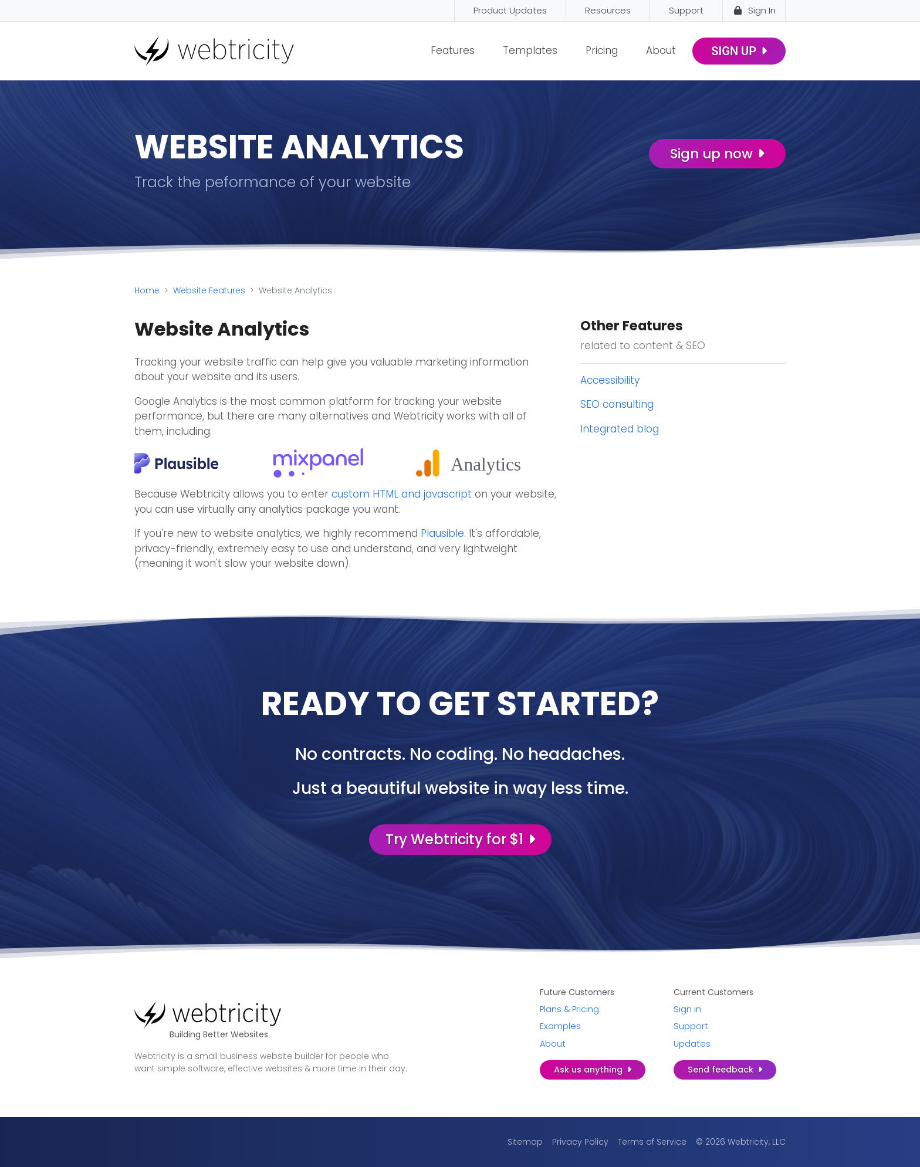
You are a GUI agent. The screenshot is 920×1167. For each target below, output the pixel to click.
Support (691, 1026)
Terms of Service (652, 1142)
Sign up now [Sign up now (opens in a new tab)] (717, 153)
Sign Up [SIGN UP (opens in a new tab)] (739, 51)
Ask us (592, 1069)
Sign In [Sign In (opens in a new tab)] (754, 10)
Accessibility (610, 380)
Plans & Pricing (569, 1009)
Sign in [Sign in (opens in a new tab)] (687, 1009)
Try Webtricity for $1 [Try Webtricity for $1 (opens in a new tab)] (460, 839)
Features (453, 50)
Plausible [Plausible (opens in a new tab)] (442, 533)
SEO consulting (617, 404)
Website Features (209, 290)
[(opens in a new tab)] (176, 462)
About (661, 50)
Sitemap (525, 1142)
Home (147, 290)
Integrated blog (619, 429)
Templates (530, 50)
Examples (560, 1026)
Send (725, 1069)
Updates (692, 1044)
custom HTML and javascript (402, 494)
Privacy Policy (580, 1142)
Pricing (602, 50)
